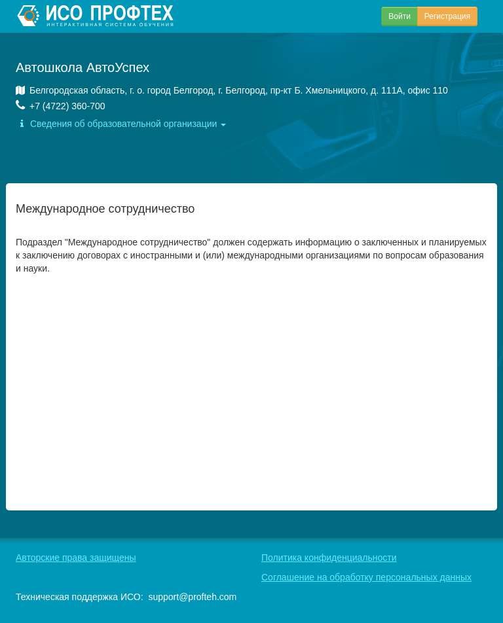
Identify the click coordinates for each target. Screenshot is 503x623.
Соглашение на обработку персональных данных (366, 577)
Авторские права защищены (76, 557)
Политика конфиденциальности (329, 557)
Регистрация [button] (447, 16)
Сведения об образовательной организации (121, 123)
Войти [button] (399, 16)
